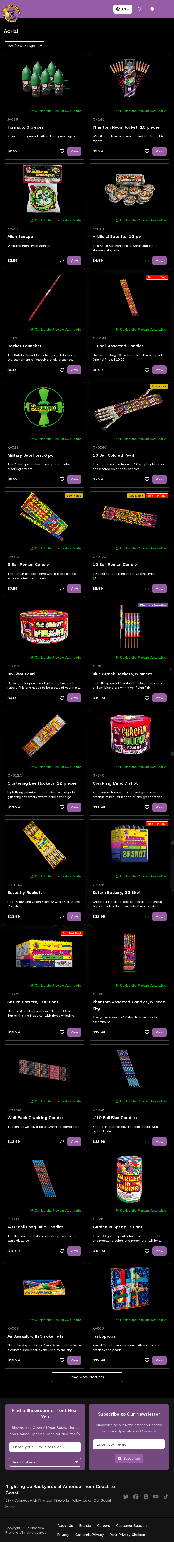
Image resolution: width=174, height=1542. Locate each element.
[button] (122, 9)
